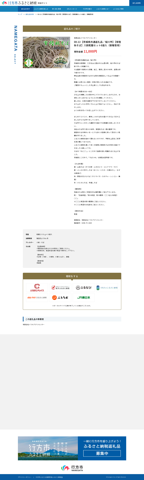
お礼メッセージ (72, 9)
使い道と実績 (56, 9)
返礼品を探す (25, 9)
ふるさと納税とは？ (102, 9)
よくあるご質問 (118, 9)
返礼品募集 (136, 3)
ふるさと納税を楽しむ (41, 9)
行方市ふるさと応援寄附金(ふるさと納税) (48, 477)
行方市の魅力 (87, 9)
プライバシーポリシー (24, 477)
